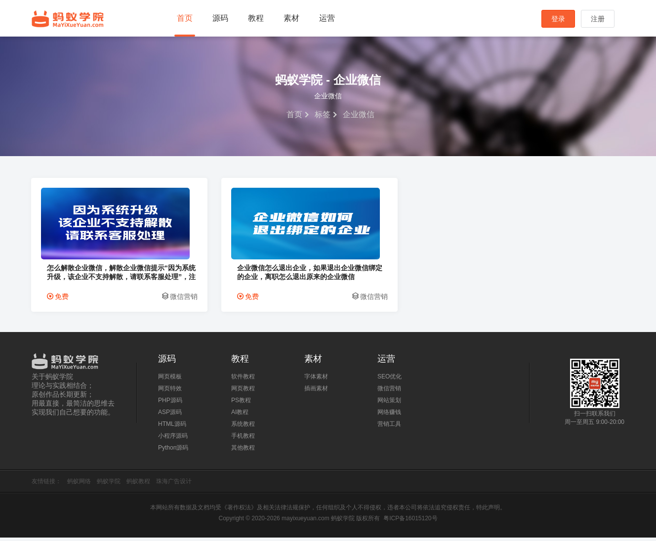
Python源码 (173, 451)
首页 (185, 18)
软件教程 (243, 379)
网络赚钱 (389, 415)
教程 (256, 18)
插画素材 (316, 391)
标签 (322, 114)
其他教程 (243, 451)
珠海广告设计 (174, 484)
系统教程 (243, 427)
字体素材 (316, 379)
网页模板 (170, 379)
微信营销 (145, 300)
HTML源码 (172, 427)
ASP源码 (170, 415)
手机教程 (243, 439)
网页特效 (170, 391)
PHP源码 (170, 403)
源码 (220, 18)
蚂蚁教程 (138, 484)
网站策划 (389, 403)
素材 (291, 18)
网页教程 (243, 391)
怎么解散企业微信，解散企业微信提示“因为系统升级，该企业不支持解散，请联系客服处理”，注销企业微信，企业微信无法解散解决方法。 (96, 275)
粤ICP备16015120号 (410, 521)
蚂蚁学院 (68, 19)
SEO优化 (389, 379)
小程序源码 (173, 439)
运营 (327, 18)
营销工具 (389, 427)
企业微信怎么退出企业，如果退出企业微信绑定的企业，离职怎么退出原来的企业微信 (249, 275)
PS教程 (241, 403)
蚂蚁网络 (79, 484)
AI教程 (239, 415)
